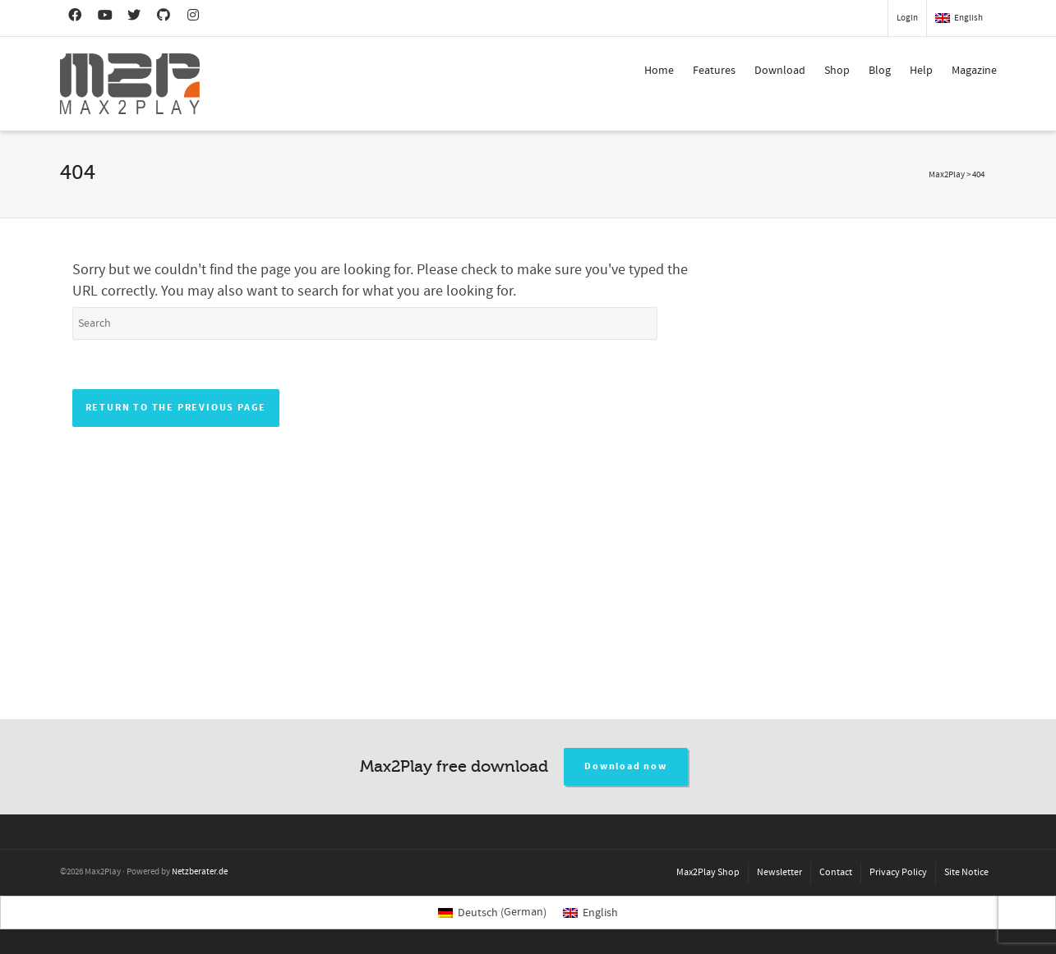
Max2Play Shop (708, 872)
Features (714, 70)
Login (907, 18)
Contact (835, 872)
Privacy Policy (898, 872)
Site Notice (966, 872)
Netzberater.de (200, 872)
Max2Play (947, 175)
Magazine (974, 70)
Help (921, 70)
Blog (880, 70)
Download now (625, 766)
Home (659, 70)
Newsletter (779, 872)
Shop (837, 70)
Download (779, 70)
